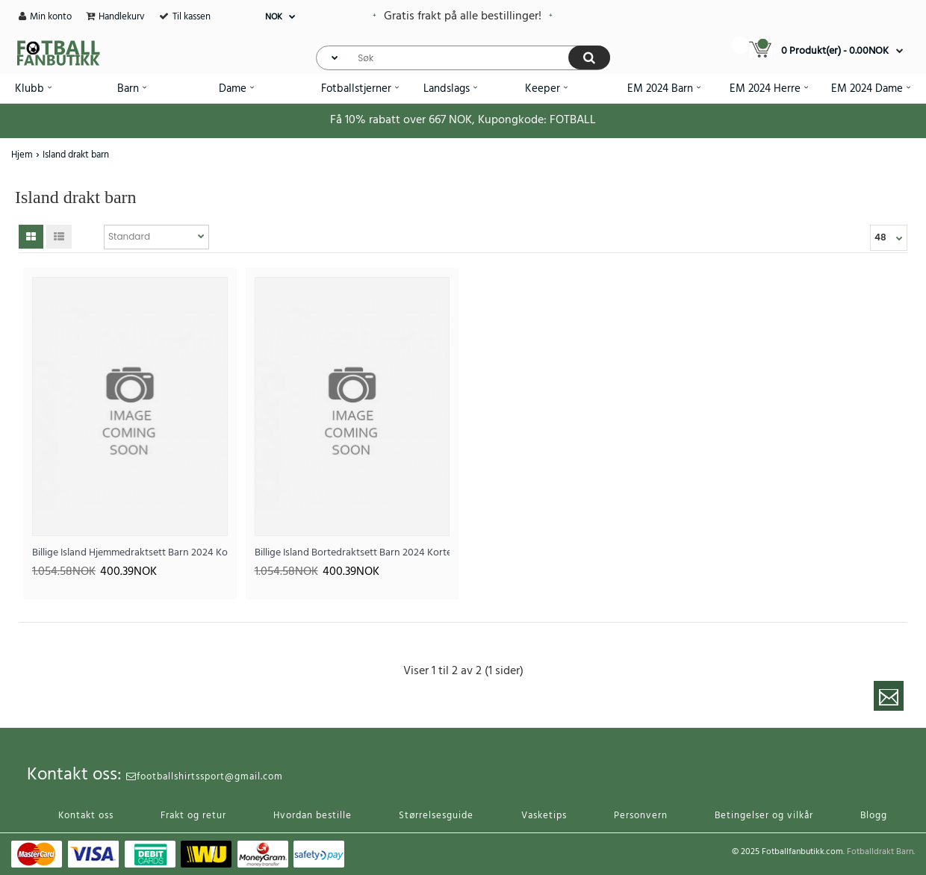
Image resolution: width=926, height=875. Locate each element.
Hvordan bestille (312, 816)
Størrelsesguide (436, 816)
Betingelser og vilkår (764, 816)
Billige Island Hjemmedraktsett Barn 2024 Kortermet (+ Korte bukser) (130, 553)
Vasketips (544, 816)
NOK (273, 17)
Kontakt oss (86, 816)
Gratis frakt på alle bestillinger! (462, 16)
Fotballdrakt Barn (880, 852)
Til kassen (192, 17)
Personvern (641, 816)
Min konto (51, 17)
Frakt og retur (193, 816)
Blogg (873, 816)
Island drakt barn (76, 155)
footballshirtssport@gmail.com (204, 777)
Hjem (22, 155)
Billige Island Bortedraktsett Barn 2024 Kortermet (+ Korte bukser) (352, 553)
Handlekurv (122, 17)
